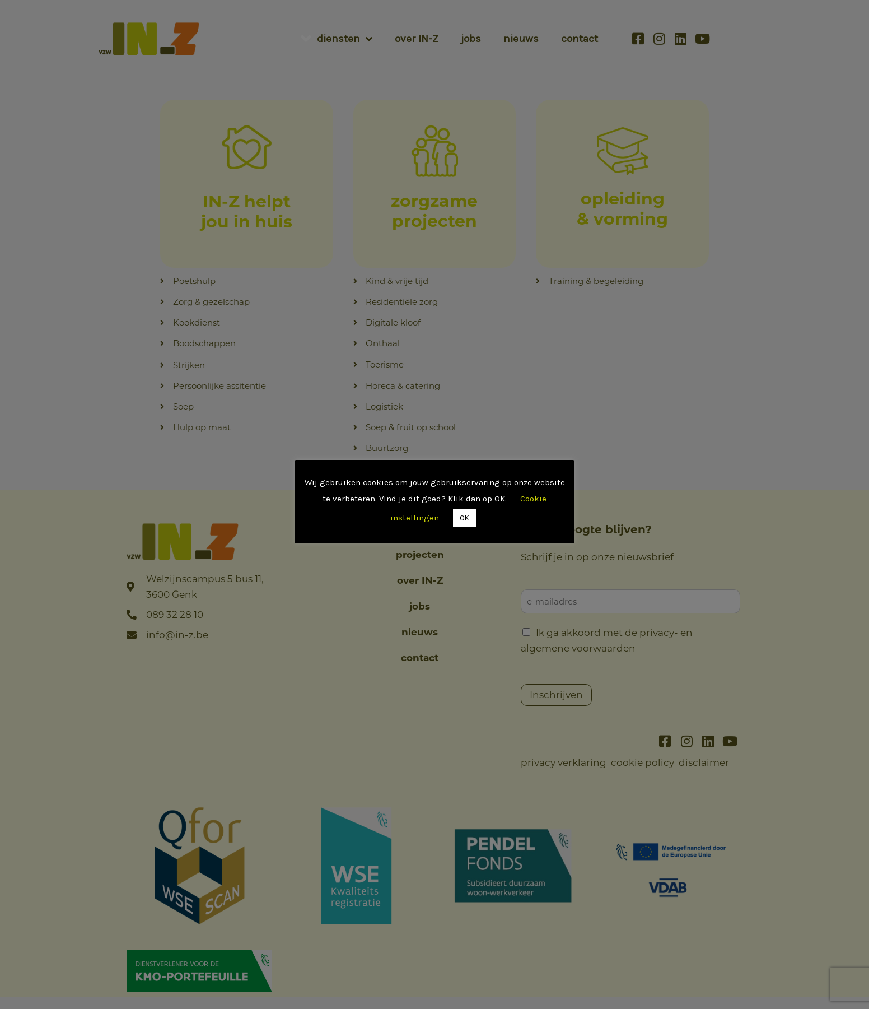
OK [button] (464, 518)
